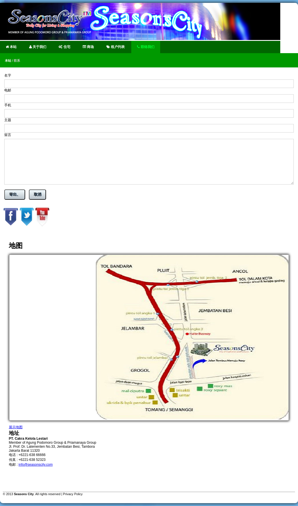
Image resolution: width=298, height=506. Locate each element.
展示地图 (16, 427)
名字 (7, 75)
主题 (7, 120)
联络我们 (145, 47)
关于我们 (37, 47)
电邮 (7, 90)
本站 (11, 47)
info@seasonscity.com (36, 465)
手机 (7, 105)
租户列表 (115, 47)
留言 (7, 135)
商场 (88, 47)
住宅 (64, 47)
